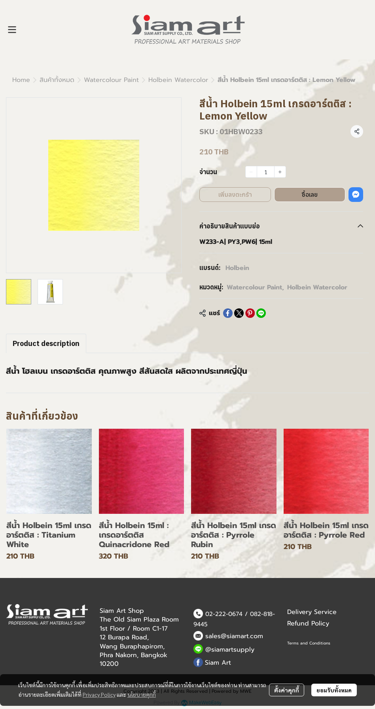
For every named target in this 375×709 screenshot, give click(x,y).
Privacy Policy (99, 694)
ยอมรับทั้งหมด (334, 690)
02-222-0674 (223, 614)
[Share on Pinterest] (250, 313)
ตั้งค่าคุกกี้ (286, 690)
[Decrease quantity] (251, 171)
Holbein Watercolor (178, 80)
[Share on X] (239, 313)
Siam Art (218, 662)
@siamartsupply (229, 649)
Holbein (237, 268)
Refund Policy (308, 623)
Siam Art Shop (122, 611)
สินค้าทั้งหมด (57, 80)
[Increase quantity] (280, 171)
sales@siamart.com (234, 636)
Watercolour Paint (111, 80)
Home (21, 80)
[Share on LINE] (261, 313)
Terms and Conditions (308, 643)
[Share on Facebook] (228, 313)
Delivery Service (312, 612)
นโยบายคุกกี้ (141, 694)
